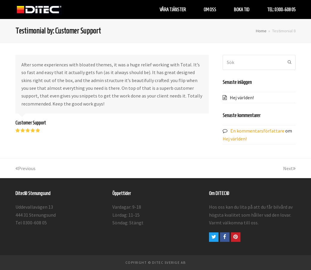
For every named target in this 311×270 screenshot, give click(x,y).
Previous (25, 168)
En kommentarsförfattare (257, 131)
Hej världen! (242, 97)
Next (289, 168)
